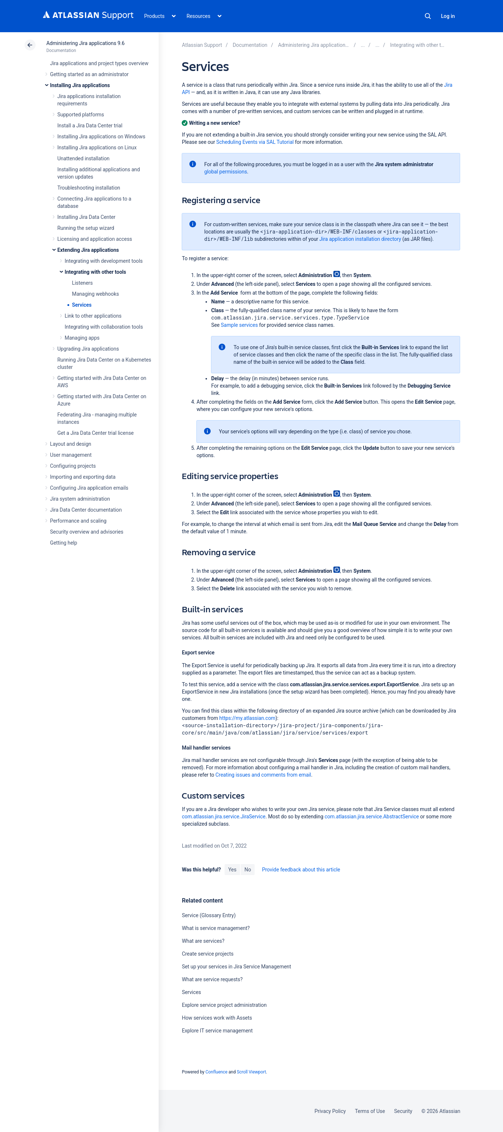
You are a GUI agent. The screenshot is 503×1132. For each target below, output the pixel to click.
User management (71, 455)
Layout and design (70, 444)
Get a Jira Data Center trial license (96, 433)
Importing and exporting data (83, 477)
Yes (232, 870)
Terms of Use (370, 1111)
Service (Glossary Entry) (209, 915)
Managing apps (82, 338)
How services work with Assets (217, 1018)
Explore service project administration (224, 1005)
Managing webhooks (95, 294)
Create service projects (207, 954)
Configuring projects (73, 466)
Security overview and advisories (86, 532)
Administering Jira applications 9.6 (86, 43)
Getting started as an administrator (89, 74)
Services (82, 305)
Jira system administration (80, 499)
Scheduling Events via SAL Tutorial (254, 142)
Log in (448, 16)
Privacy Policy (330, 1111)
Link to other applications (93, 316)
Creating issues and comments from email (263, 775)
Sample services (239, 325)
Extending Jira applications (88, 250)
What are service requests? (212, 979)
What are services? (203, 941)
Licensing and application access (95, 239)
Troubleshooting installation (89, 188)
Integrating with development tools (104, 261)
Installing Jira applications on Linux (97, 147)
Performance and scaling (78, 521)
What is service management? (215, 928)
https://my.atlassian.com (247, 718)
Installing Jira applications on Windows (101, 136)
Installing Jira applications (80, 85)
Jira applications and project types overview (99, 63)
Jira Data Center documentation (86, 510)
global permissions (225, 172)
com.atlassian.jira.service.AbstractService (372, 816)
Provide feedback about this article (301, 870)
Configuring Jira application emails (89, 488)
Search (428, 16)
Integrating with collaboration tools (104, 327)
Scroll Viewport (251, 1072)
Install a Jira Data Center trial (90, 125)
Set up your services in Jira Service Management (236, 967)
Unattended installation (84, 158)
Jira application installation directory (360, 239)
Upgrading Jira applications (88, 349)
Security (403, 1111)
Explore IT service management (217, 1031)
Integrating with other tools (95, 272)
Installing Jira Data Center (87, 217)
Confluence (217, 1072)
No (247, 870)
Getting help (63, 543)
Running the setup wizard (86, 228)
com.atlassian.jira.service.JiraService (223, 816)
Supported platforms (81, 114)
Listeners (82, 283)
